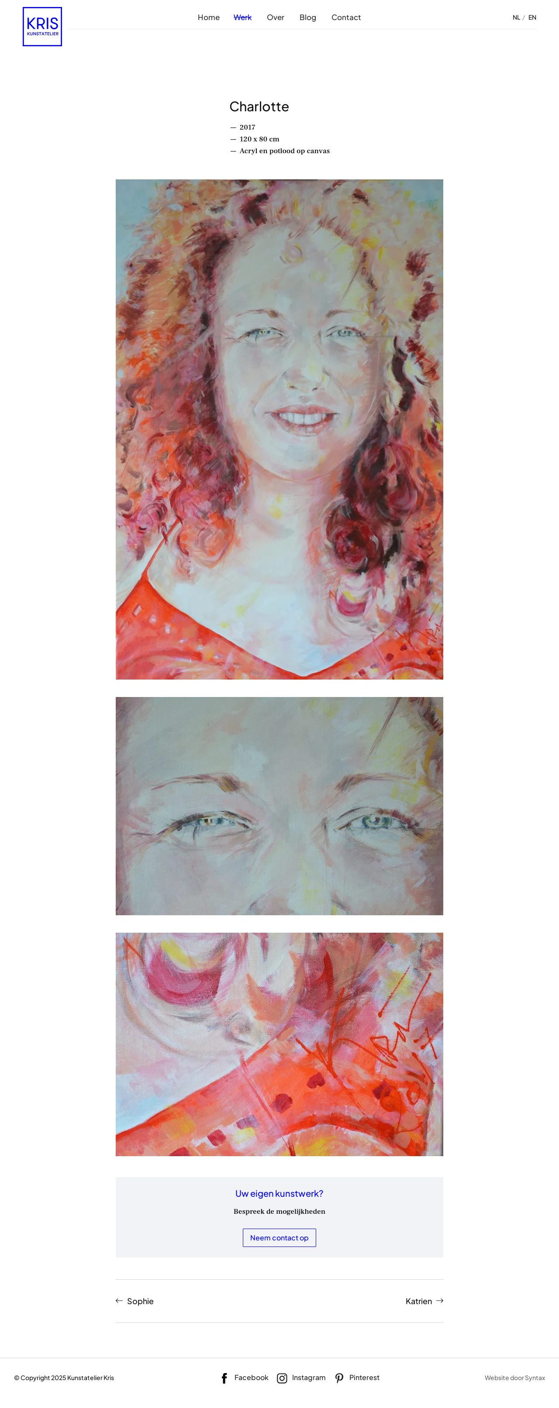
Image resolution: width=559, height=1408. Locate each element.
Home (209, 17)
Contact (346, 17)
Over (275, 17)
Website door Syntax (515, 1377)
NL (516, 17)
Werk (243, 17)
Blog (308, 17)
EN (532, 17)
